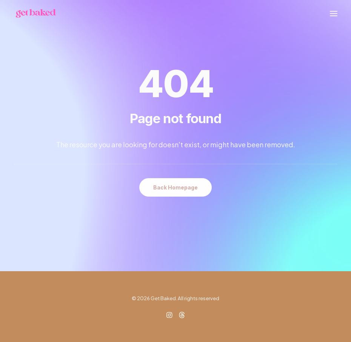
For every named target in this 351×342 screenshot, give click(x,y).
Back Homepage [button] (175, 187)
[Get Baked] (36, 13)
